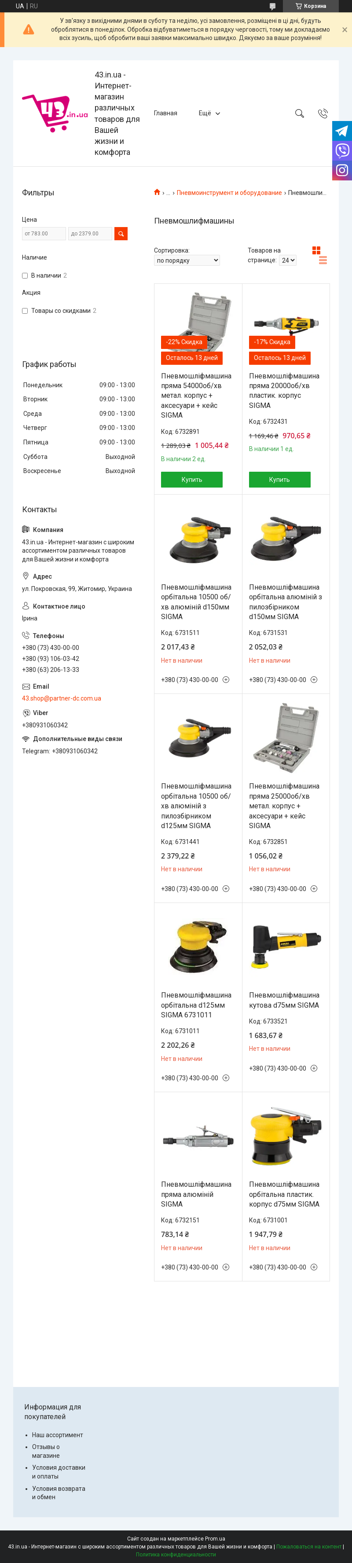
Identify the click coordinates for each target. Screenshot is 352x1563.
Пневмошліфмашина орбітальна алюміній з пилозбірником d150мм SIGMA (285, 602)
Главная (165, 113)
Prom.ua (215, 1539)
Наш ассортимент (57, 1434)
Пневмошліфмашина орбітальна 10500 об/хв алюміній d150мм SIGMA (196, 602)
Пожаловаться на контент (308, 1547)
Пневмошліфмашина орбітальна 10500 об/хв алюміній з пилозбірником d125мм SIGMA (196, 806)
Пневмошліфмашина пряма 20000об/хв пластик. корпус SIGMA (284, 391)
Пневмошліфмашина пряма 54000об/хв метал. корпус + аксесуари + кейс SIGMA (196, 396)
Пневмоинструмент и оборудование (229, 192)
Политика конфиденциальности (176, 1555)
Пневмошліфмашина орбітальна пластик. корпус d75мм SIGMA (284, 1194)
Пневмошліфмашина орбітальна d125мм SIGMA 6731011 (196, 1005)
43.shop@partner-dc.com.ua (61, 698)
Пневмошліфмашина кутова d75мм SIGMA (284, 1000)
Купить (192, 479)
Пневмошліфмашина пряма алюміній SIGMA (196, 1194)
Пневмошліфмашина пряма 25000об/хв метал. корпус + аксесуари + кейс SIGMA (284, 806)
